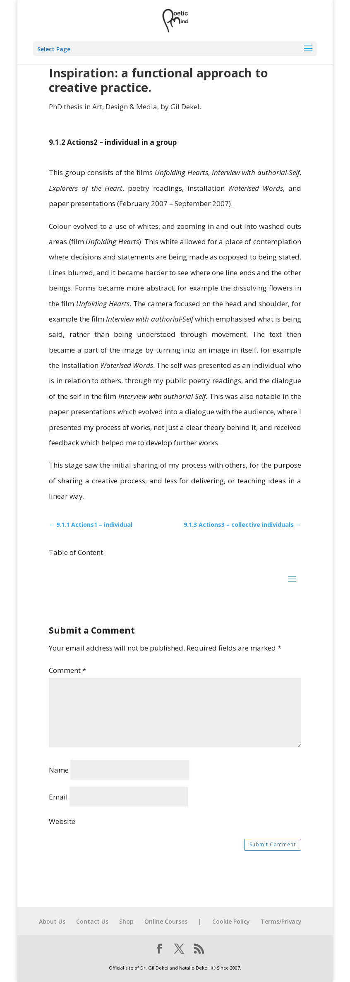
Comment (67, 670)
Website (62, 821)
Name (59, 770)
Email (58, 797)
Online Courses (165, 921)
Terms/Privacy (281, 921)
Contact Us (92, 921)
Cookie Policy (231, 921)
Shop (126, 921)
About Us (52, 921)
